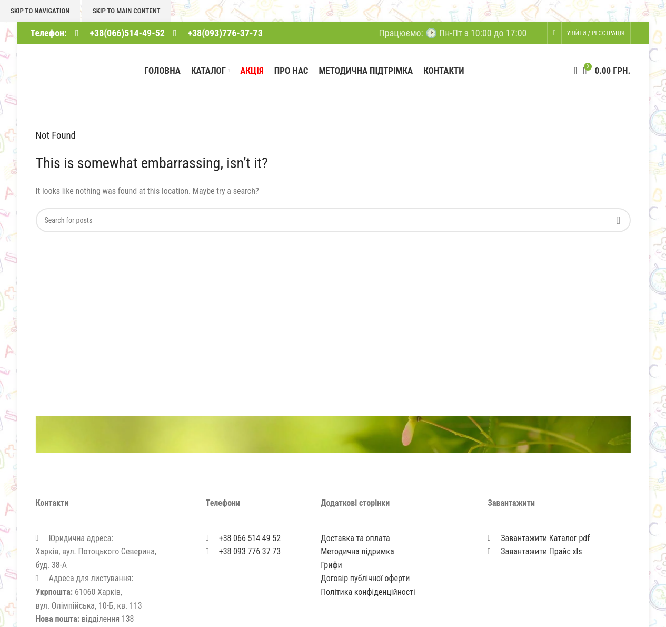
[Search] (572, 71)
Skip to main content (127, 11)
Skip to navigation (40, 11)
